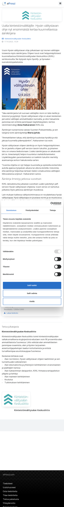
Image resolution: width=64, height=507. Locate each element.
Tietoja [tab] (53, 210)
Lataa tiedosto (11, 313)
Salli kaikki (32, 285)
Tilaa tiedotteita (10, 495)
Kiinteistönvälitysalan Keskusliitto (16, 38)
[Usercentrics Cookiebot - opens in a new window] (50, 203)
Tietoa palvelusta (11, 499)
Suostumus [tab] (11, 210)
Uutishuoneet (9, 487)
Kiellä (31, 301)
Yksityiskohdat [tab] (32, 210)
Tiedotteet (8, 483)
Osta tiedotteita (10, 491)
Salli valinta (32, 293)
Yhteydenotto (9, 503)
